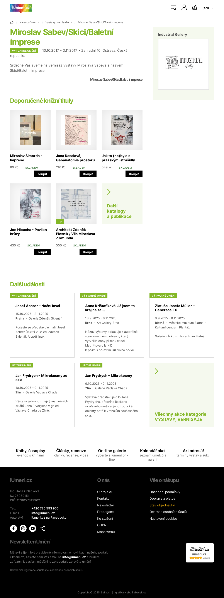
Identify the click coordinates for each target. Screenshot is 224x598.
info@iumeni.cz (74, 557)
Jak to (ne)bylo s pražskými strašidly (118, 158)
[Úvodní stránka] (21, 8)
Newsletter (105, 505)
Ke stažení (105, 518)
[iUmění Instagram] (23, 528)
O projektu (105, 492)
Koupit (42, 174)
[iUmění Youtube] (33, 528)
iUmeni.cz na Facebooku (48, 517)
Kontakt (103, 498)
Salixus (105, 592)
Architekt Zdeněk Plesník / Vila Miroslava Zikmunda (75, 233)
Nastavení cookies (163, 518)
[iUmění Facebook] (14, 528)
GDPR (101, 525)
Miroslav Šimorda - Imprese (26, 158)
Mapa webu (106, 532)
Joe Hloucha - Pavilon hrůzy (28, 231)
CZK (206, 8)
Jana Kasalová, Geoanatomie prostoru (75, 158)
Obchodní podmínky (164, 492)
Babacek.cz (139, 592)
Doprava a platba (162, 498)
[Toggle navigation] (173, 7)
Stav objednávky (162, 505)
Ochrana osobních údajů (168, 512)
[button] (42, 528)
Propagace (105, 512)
